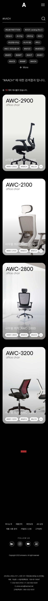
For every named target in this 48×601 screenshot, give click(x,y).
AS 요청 (40, 524)
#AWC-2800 (12, 335)
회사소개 (8, 524)
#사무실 (19, 36)
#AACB (12, 61)
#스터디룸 (27, 42)
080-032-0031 (28, 590)
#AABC (40, 55)
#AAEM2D (39, 49)
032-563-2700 (17, 583)
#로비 (40, 36)
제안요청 (29, 524)
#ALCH (34, 167)
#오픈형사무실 (13, 42)
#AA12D (27, 49)
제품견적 (19, 524)
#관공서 (9, 36)
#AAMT (19, 55)
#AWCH (34, 251)
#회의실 (30, 36)
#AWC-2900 (12, 167)
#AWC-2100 (11, 251)
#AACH (34, 335)
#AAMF (23, 61)
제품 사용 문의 (11, 529)
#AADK (8, 55)
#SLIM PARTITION (13, 30)
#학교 (38, 42)
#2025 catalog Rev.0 (33, 30)
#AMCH (24, 167)
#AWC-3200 (12, 419)
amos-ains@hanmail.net (25, 586)
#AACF (29, 55)
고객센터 (38, 529)
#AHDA (33, 61)
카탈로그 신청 (26, 529)
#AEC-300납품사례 (11, 49)
